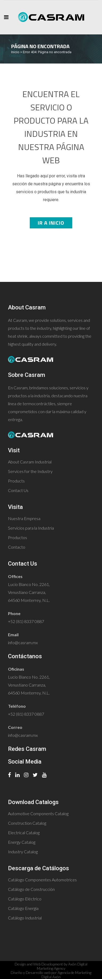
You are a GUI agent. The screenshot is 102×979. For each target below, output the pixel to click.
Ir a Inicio (51, 223)
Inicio (15, 52)
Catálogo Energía (23, 908)
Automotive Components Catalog (38, 813)
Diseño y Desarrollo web (30, 972)
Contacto (16, 546)
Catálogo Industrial (25, 917)
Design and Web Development (39, 964)
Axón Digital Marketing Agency (62, 966)
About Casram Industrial (30, 461)
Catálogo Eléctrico (24, 898)
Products (16, 480)
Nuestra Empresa (24, 518)
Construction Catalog (27, 822)
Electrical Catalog (24, 832)
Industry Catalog (23, 851)
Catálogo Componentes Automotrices (42, 879)
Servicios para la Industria (31, 527)
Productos (17, 537)
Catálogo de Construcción (31, 889)
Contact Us (18, 490)
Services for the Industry (30, 471)
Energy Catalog (21, 842)
